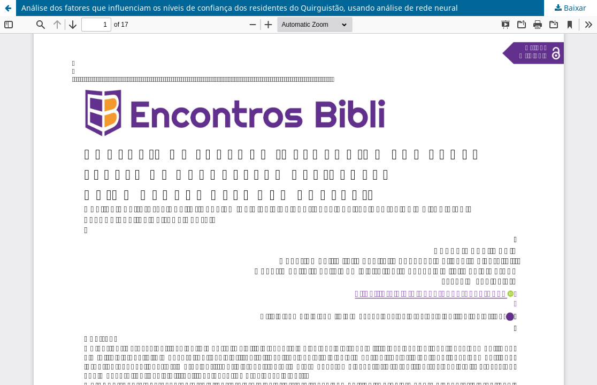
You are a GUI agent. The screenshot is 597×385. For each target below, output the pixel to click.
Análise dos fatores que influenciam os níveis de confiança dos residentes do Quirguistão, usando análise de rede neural (239, 8)
